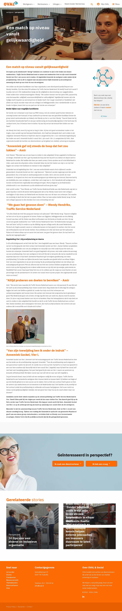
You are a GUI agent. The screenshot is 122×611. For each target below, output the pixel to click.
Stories (9, 575)
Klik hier (97, 105)
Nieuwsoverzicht (12, 580)
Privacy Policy (11, 607)
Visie (8, 588)
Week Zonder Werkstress (75, 4)
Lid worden (10, 572)
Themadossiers (12, 583)
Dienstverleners (12, 585)
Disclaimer (21, 607)
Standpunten (11, 577)
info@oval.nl (39, 586)
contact (108, 107)
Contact (29, 607)
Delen (104, 116)
